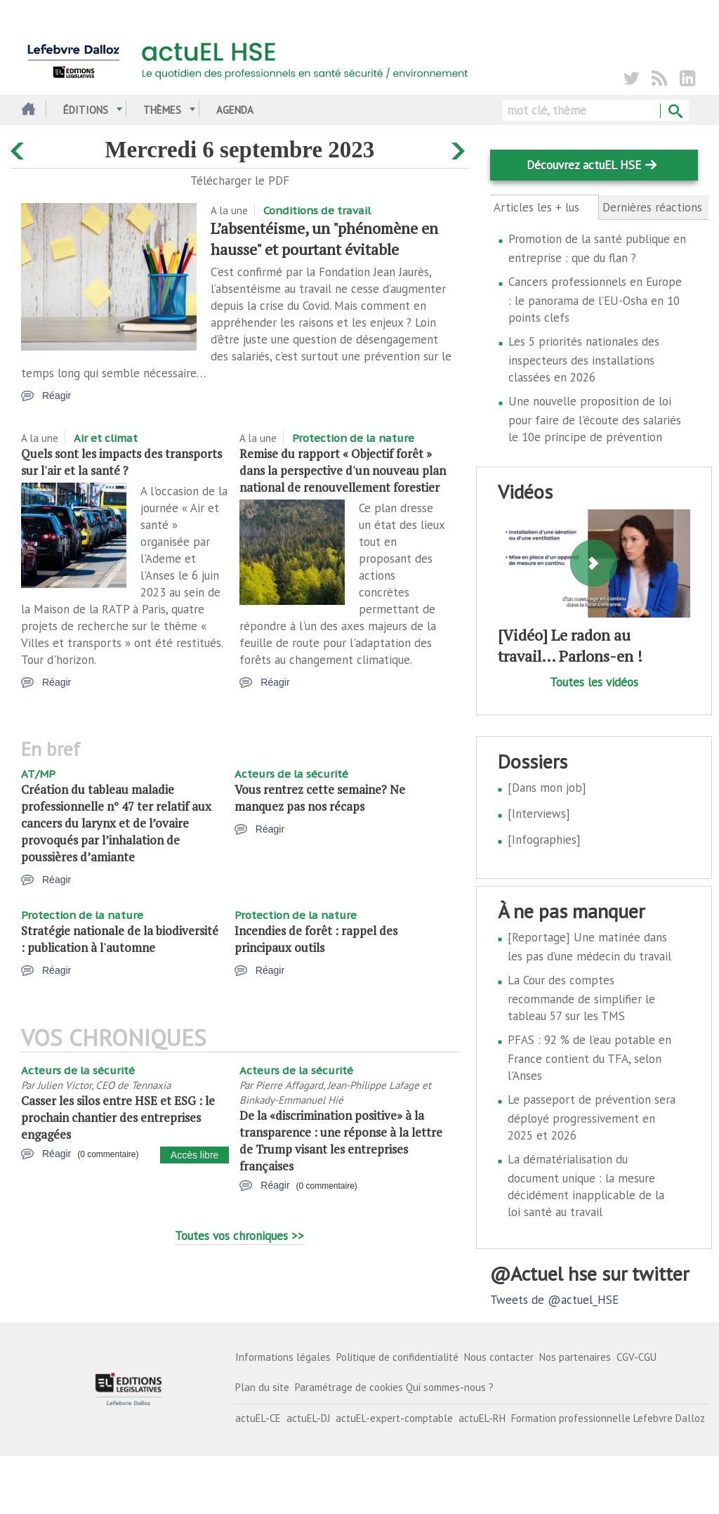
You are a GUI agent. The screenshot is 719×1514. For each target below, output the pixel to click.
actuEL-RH (482, 1418)
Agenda (234, 110)
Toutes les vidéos (594, 682)
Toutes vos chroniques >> (239, 1236)
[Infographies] (544, 839)
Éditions (85, 110)
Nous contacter (499, 1357)
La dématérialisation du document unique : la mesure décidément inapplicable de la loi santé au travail (586, 1185)
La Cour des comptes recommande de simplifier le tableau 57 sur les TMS (581, 998)
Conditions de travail (317, 210)
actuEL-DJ (308, 1418)
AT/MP (38, 774)
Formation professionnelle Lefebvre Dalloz (608, 1418)
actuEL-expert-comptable (394, 1418)
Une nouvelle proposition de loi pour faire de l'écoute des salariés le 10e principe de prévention (594, 419)
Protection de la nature (353, 438)
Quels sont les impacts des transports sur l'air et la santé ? (121, 461)
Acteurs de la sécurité (291, 774)
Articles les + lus (544, 207)
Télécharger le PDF (239, 180)
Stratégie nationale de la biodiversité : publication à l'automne (119, 938)
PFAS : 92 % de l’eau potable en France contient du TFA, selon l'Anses (589, 1057)
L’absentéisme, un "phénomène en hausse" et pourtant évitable (324, 238)
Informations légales (283, 1357)
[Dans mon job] (547, 787)
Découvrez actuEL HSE (584, 165)
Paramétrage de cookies (349, 1387)
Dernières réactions (652, 207)
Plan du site (262, 1387)
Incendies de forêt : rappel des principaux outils (316, 938)
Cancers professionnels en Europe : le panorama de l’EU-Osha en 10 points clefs (595, 299)
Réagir (56, 395)
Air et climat (106, 438)
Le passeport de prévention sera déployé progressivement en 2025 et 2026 (591, 1117)
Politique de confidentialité (397, 1357)
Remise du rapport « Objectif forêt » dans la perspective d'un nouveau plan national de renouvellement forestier (342, 470)
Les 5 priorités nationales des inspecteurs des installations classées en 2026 (583, 359)
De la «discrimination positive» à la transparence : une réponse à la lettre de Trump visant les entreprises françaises (340, 1140)
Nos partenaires (575, 1357)
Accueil (26, 110)
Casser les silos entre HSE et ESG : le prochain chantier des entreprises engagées (118, 1117)
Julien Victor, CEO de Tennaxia (104, 1085)
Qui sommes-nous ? (450, 1387)
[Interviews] (539, 813)
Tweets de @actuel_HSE (554, 1299)
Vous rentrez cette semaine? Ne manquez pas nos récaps (320, 797)
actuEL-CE (258, 1418)
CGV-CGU (636, 1357)
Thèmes (162, 110)
